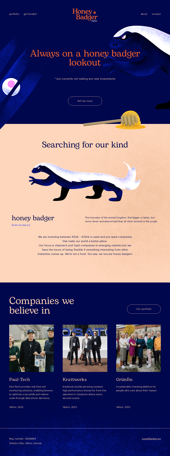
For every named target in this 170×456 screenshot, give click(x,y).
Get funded (30, 14)
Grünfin (124, 379)
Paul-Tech (19, 379)
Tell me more (85, 101)
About (144, 14)
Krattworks (75, 379)
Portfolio (14, 14)
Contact (156, 14)
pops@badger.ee (151, 438)
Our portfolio (144, 309)
